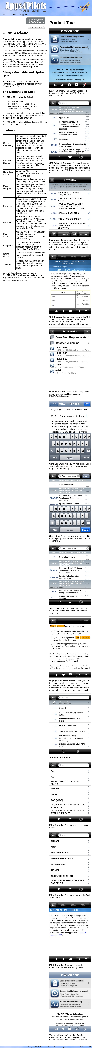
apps (13, 14)
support (23, 14)
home (4, 14)
